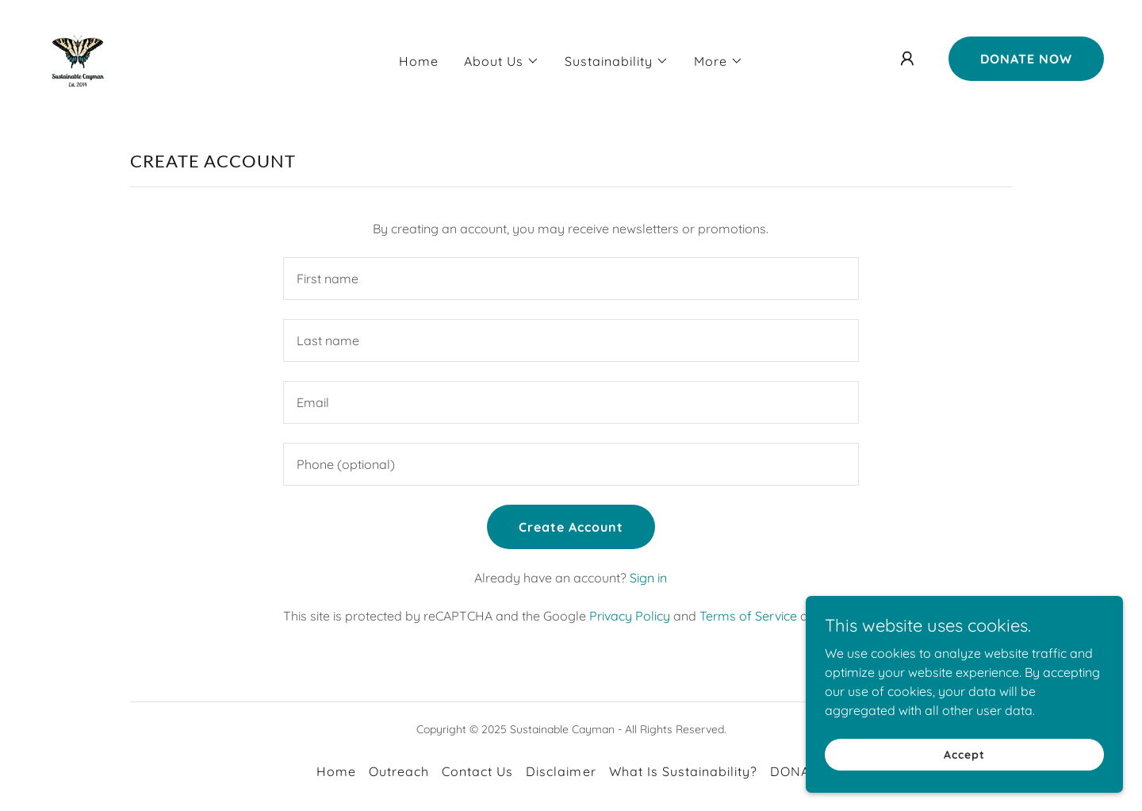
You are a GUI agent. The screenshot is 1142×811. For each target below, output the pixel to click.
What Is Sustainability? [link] (683, 771)
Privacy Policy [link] (629, 616)
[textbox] (570, 278)
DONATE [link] (798, 771)
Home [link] (419, 61)
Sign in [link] (648, 578)
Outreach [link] (399, 771)
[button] (501, 61)
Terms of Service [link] (748, 616)
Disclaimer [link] (561, 771)
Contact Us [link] (477, 771)
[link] (77, 57)
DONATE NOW (1026, 59)
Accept (964, 754)
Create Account (571, 527)
